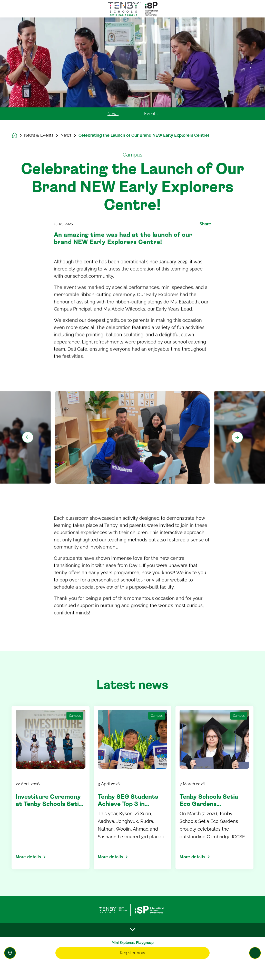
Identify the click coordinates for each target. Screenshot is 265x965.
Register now (132, 952)
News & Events (39, 136)
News (113, 114)
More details (31, 857)
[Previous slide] (27, 462)
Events (151, 114)
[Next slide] (237, 462)
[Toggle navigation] (255, 953)
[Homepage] (18, 136)
